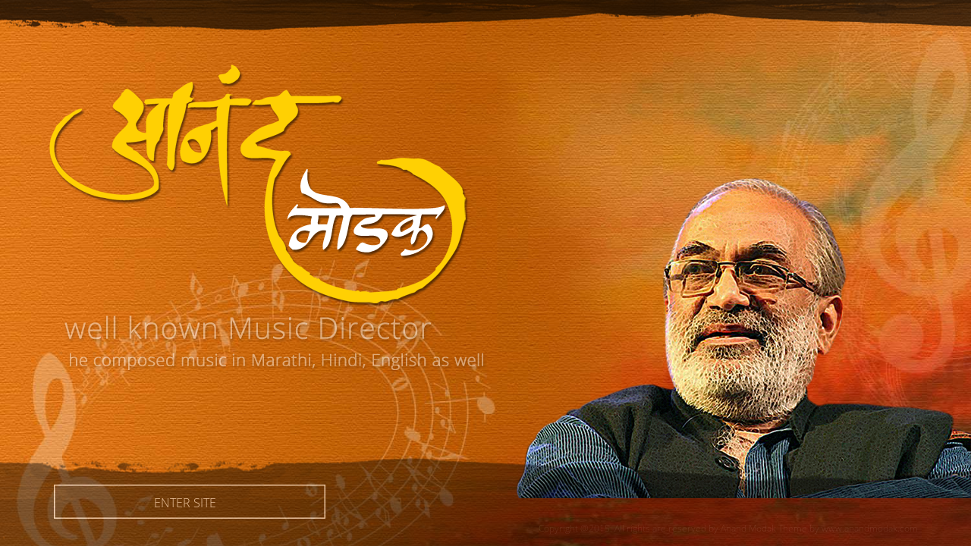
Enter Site (189, 502)
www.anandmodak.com (870, 528)
